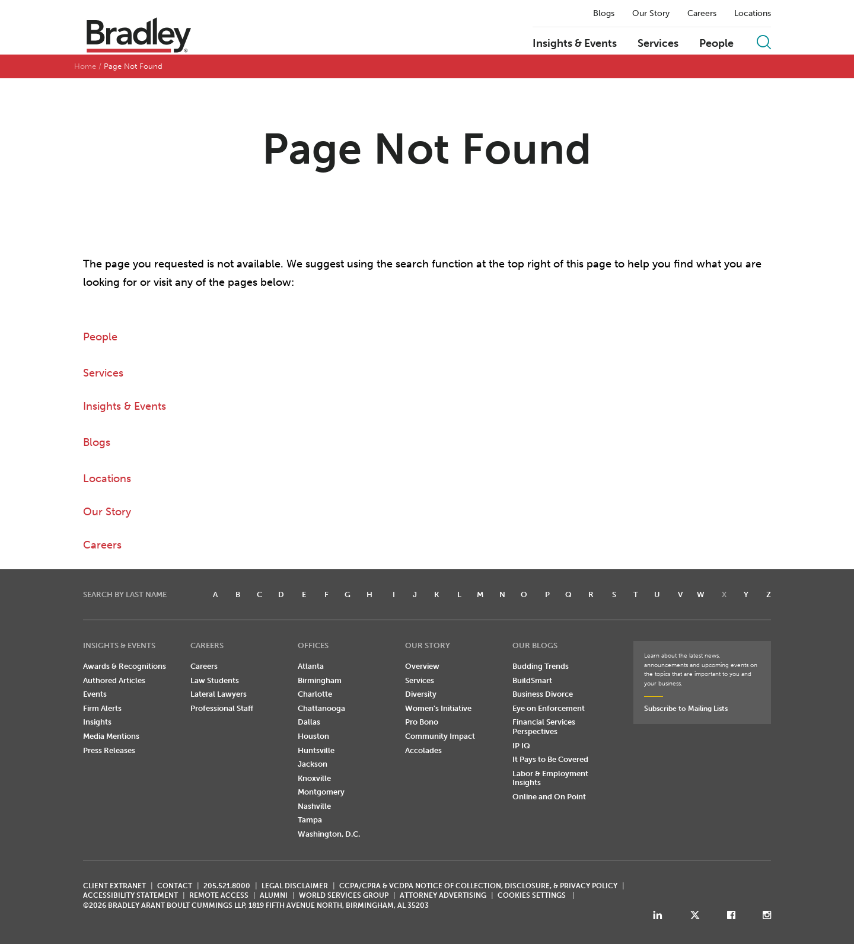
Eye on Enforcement (548, 708)
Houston (313, 736)
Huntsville (316, 750)
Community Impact (440, 736)
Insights (97, 721)
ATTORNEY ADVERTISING (443, 895)
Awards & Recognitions (124, 666)
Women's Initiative (438, 708)
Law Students (214, 680)
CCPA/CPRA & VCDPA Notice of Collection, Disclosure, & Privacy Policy (478, 886)
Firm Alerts (102, 708)
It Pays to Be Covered (550, 759)
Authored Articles (114, 680)
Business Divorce (542, 694)
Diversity (420, 694)
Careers (701, 13)
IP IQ (521, 745)
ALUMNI (274, 895)
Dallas (309, 721)
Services (658, 44)
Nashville (314, 806)
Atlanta (311, 666)
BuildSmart (532, 680)
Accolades (423, 750)
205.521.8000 (226, 886)
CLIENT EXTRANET (114, 886)
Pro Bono (421, 721)
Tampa (310, 819)
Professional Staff (221, 708)
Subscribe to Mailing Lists (686, 708)
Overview (422, 666)
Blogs (603, 13)
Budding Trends (540, 666)
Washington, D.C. (329, 834)
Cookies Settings (532, 895)
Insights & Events (575, 44)
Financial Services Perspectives (543, 726)
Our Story (651, 13)
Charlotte (315, 694)
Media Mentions (111, 736)
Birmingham (320, 680)
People (716, 44)
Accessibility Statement (130, 895)
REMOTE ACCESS (218, 895)
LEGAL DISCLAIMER (295, 886)
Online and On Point (549, 796)
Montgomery (321, 791)
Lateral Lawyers (218, 694)
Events (95, 694)
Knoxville (314, 778)
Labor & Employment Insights (550, 778)
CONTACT (174, 886)
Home (85, 66)
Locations (752, 13)
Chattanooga (321, 708)
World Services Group (343, 895)
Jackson (312, 764)
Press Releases (109, 750)
